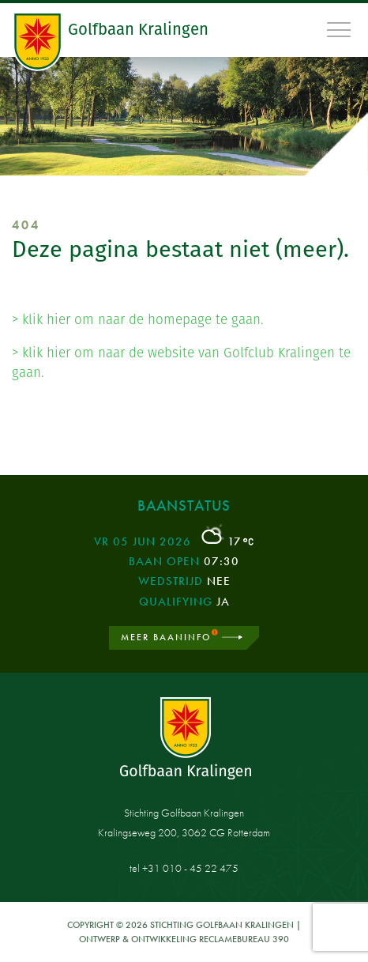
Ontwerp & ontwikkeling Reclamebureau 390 (184, 939)
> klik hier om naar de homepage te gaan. (138, 319)
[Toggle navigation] (339, 29)
